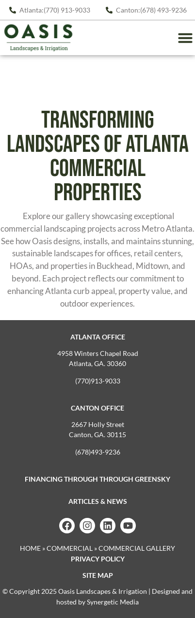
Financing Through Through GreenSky (97, 479)
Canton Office (97, 408)
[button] (185, 37)
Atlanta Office (97, 337)
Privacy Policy (98, 559)
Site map (97, 575)
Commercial (70, 548)
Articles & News (97, 501)
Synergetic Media (113, 602)
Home (30, 548)
